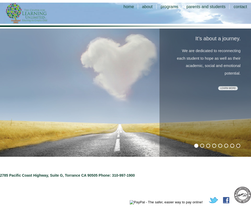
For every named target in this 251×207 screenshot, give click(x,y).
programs (169, 6)
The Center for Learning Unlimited (34, 13)
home (128, 6)
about (147, 6)
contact (240, 6)
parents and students (205, 6)
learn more (228, 88)
